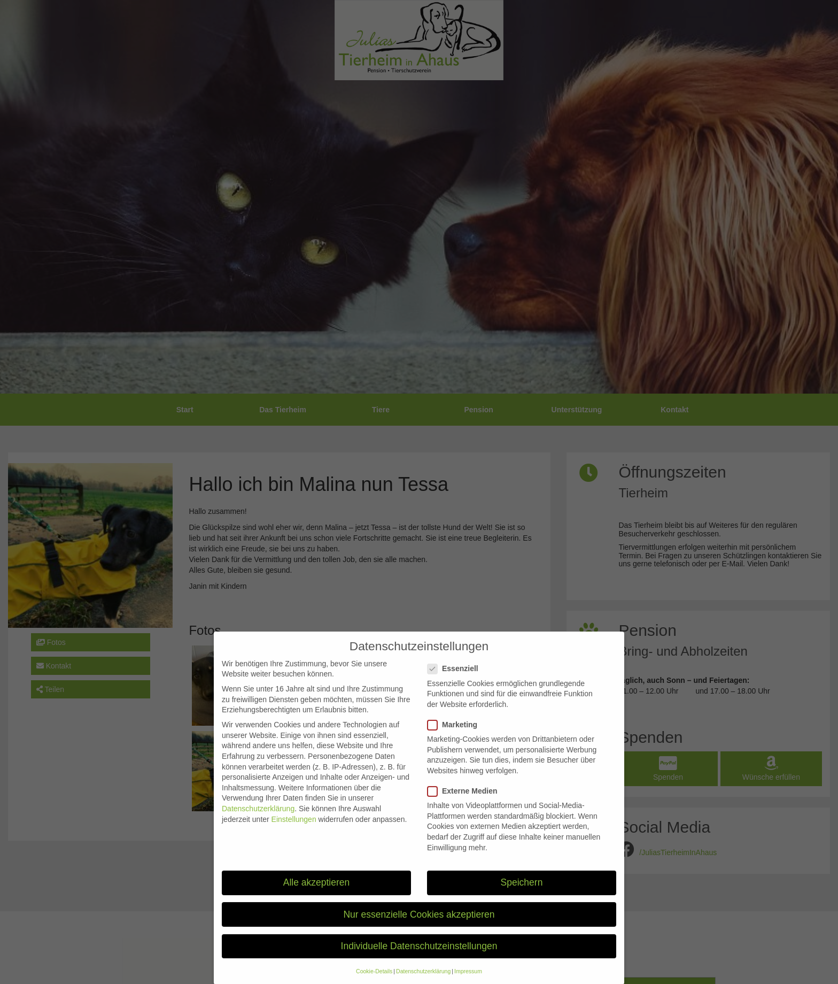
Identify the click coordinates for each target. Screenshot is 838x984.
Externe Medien (465, 802)
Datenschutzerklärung (258, 820)
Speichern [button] (522, 894)
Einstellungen (293, 830)
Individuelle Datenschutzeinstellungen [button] (419, 957)
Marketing (455, 736)
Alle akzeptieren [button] (316, 894)
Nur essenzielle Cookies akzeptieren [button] (418, 925)
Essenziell (456, 680)
